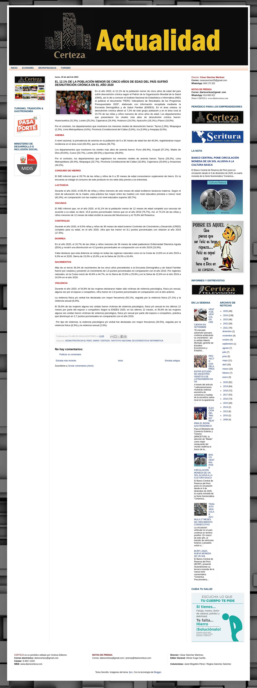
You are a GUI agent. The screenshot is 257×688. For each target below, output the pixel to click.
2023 (225, 319)
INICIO (14, 68)
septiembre (228, 344)
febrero (226, 373)
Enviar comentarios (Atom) (81, 366)
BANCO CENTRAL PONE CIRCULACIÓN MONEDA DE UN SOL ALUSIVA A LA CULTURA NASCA (215, 161)
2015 (225, 403)
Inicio (120, 360)
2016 (225, 399)
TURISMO (66, 68)
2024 (225, 315)
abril (224, 364)
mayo (225, 360)
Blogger (157, 672)
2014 (225, 407)
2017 (225, 394)
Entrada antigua (172, 360)
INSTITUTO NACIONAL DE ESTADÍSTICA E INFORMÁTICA (137, 341)
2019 (225, 386)
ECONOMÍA (28, 68)
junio (225, 356)
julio (224, 352)
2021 (225, 328)
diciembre (227, 331)
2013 (225, 411)
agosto (225, 348)
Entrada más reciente (66, 360)
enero (225, 377)
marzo (225, 369)
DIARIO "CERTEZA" (101, 341)
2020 (225, 382)
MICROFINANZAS (47, 68)
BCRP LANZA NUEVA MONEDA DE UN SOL (202, 553)
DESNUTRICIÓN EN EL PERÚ (78, 341)
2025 (225, 311)
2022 (225, 323)
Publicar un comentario (70, 354)
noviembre (227, 335)
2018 (225, 390)
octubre (226, 340)
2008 (225, 419)
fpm (131, 672)
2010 (225, 415)
